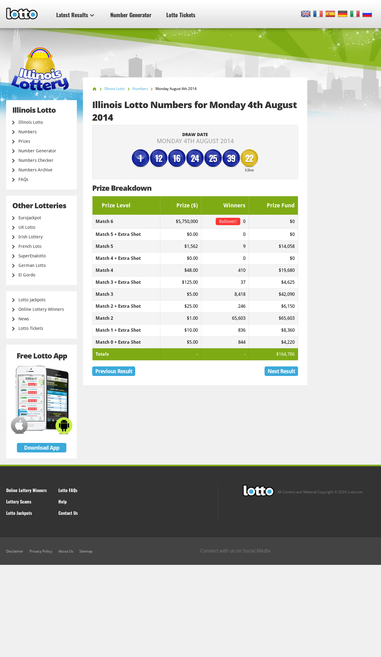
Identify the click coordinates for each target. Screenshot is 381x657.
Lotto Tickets (180, 15)
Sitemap (85, 551)
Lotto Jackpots (31, 299)
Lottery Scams (18, 501)
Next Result (281, 371)
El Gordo (26, 274)
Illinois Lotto (30, 122)
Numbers (27, 131)
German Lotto (32, 265)
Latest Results (75, 15)
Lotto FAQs (67, 490)
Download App (41, 447)
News (23, 318)
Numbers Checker (35, 160)
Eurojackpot (29, 217)
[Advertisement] (190, 611)
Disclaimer (14, 551)
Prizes (24, 141)
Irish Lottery (30, 236)
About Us (65, 551)
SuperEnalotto (32, 255)
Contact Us (68, 513)
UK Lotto (26, 227)
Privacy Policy (40, 551)
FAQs (23, 179)
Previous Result (113, 371)
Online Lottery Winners (41, 309)
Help (62, 501)
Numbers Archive (35, 169)
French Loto (29, 246)
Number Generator (130, 15)
